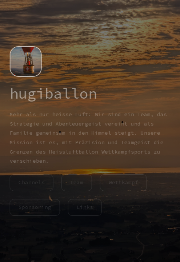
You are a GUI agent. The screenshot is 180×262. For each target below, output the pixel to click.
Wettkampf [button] (122, 182)
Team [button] (76, 182)
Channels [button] (31, 182)
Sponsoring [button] (34, 207)
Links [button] (84, 207)
